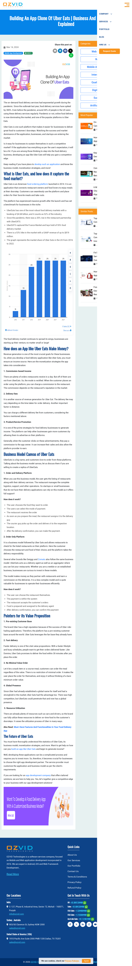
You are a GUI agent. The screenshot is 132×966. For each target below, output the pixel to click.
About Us (72, 855)
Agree (86, 961)
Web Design (104, 59)
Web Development (104, 51)
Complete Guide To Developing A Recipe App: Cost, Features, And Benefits (108, 172)
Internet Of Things (104, 74)
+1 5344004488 (81, 911)
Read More (13, 874)
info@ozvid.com (16, 914)
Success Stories (105, 97)
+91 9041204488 (78, 907)
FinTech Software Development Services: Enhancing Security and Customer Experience (109, 256)
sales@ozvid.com (17, 928)
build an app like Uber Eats (23, 749)
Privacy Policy (74, 882)
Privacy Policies (72, 961)
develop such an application (47, 164)
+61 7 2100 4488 (85, 919)
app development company (38, 775)
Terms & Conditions (77, 876)
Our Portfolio (74, 865)
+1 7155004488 (81, 915)
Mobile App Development (13, 53)
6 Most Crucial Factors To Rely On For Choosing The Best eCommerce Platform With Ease (111, 191)
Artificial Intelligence (104, 105)
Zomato (42, 559)
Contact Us (73, 871)
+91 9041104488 (77, 903)
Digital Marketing (104, 90)
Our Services (74, 860)
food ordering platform (37, 184)
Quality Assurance (105, 82)
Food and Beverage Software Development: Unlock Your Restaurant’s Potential (107, 291)
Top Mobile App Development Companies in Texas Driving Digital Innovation (110, 237)
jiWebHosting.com (100, 962)
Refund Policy (74, 887)
